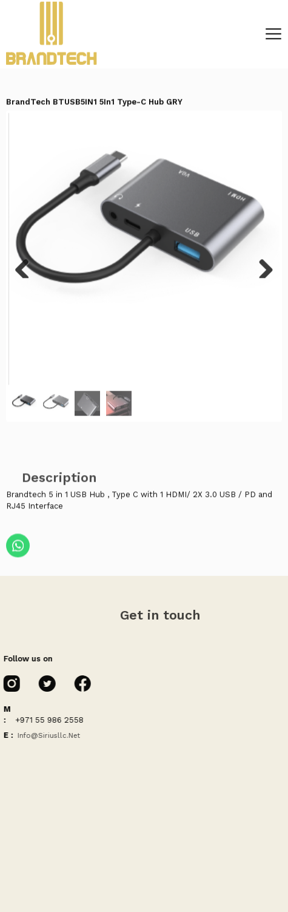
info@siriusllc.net (46, 735)
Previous (27, 269)
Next (261, 269)
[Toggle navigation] (273, 30)
